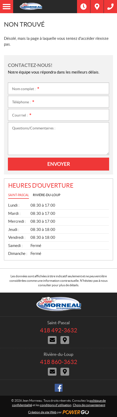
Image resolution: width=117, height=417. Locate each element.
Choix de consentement (89, 405)
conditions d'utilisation (56, 405)
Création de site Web (42, 412)
